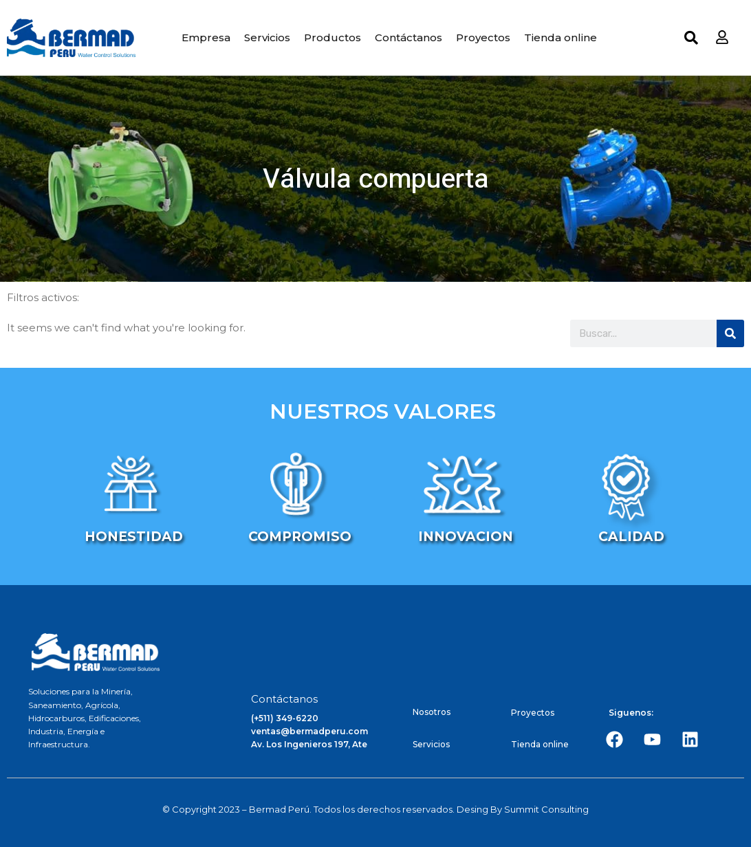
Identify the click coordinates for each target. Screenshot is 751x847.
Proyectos (483, 37)
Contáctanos (408, 37)
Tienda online (560, 37)
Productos (332, 37)
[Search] (730, 333)
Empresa (206, 37)
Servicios (267, 37)
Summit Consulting (546, 809)
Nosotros (431, 712)
